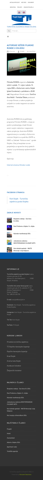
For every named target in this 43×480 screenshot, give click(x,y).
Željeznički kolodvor (14, 370)
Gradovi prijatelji (29, 7)
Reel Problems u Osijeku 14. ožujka (23, 226)
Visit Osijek (16, 320)
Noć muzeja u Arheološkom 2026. (17, 415)
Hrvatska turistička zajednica (17, 342)
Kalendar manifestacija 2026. (22, 233)
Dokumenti (31, 2)
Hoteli (8, 433)
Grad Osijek (11, 356)
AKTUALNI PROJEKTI (15, 2)
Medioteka (13, 7)
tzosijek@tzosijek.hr (18, 299)
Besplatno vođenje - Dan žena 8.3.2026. (19, 389)
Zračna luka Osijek (14, 361)
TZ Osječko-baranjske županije (18, 346)
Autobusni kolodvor (14, 366)
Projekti (19, 7)
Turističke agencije (12, 451)
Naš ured (23, 2)
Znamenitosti (11, 438)
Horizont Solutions (25, 474)
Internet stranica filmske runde (18, 165)
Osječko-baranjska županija (17, 351)
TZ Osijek (16, 325)
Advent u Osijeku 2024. (13, 442)
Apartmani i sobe (12, 447)
